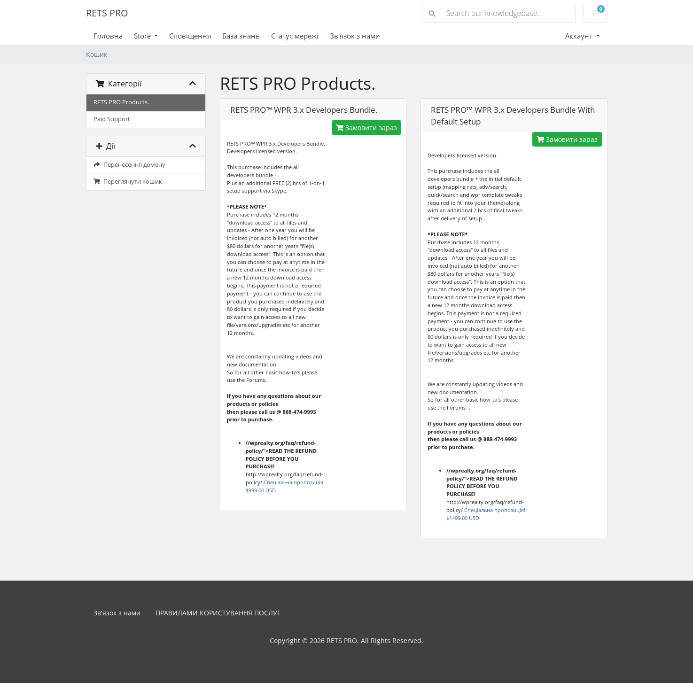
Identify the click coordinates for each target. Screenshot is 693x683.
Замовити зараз (366, 127)
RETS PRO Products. (121, 102)
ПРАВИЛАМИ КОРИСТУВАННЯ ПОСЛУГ (218, 612)
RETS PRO (107, 13)
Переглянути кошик (128, 182)
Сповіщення (190, 35)
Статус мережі (295, 35)
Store (143, 35)
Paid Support (111, 119)
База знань (241, 35)
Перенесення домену (129, 165)
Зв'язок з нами (355, 35)
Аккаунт (579, 35)
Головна (108, 35)
